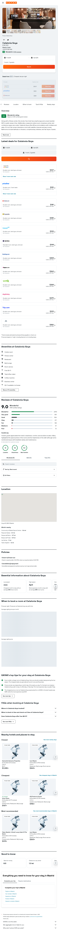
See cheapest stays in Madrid (48, 775)
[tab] (10, 457)
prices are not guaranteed (36, 916)
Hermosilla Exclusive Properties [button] (11, 761)
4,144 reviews (17, 52)
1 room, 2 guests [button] (9, 62)
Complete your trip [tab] (10, 881)
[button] (3, 3)
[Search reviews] (30, 464)
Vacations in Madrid (10, 896)
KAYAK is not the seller (30, 922)
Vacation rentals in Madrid (12, 901)
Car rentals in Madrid (11, 894)
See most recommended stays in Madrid (45, 811)
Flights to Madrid (9, 891)
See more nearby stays (50, 739)
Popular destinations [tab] (24, 881)
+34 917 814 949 (7, 49)
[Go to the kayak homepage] (11, 3)
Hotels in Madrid (9, 899)
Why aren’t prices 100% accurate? (30, 928)
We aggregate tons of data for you (30, 925)
